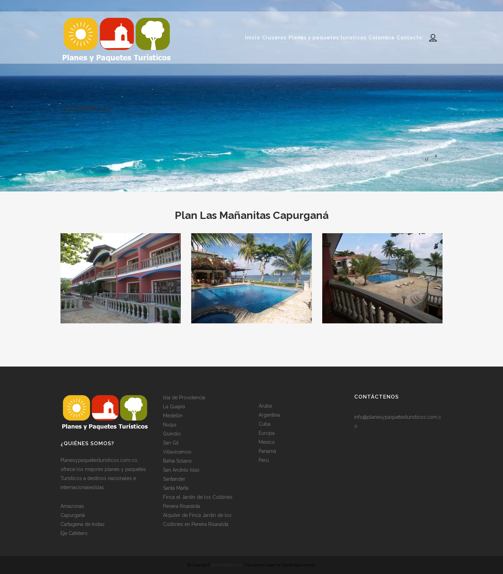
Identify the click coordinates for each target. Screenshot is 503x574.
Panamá (267, 451)
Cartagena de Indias (82, 524)
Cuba (264, 423)
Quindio (172, 433)
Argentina (269, 414)
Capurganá (72, 515)
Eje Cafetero (74, 533)
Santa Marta (175, 487)
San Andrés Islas (181, 469)
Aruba (265, 405)
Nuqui (169, 424)
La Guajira (174, 406)
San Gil (171, 442)
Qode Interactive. (227, 564)
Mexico (267, 442)
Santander (174, 478)
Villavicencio (177, 451)
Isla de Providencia (184, 397)
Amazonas (72, 506)
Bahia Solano (177, 460)
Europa (267, 432)
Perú (264, 460)
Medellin (172, 415)
